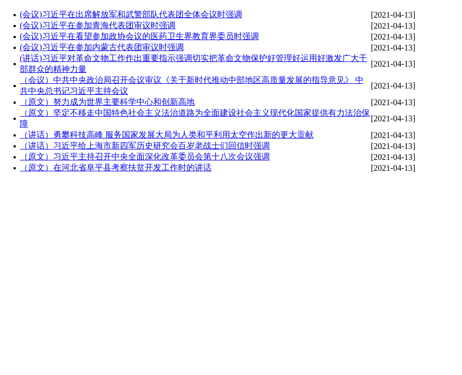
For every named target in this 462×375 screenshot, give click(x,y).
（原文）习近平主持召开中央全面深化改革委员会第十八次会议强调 (145, 156)
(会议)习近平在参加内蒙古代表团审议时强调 (102, 47)
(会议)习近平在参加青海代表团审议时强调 (98, 25)
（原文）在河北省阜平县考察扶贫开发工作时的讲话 (115, 167)
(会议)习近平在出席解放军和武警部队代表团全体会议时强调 (131, 14)
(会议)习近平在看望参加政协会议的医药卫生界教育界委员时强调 (139, 36)
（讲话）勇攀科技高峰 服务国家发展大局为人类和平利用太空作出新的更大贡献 (167, 134)
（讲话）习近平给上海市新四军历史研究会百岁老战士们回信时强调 (145, 145)
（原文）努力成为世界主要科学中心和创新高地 (107, 101)
